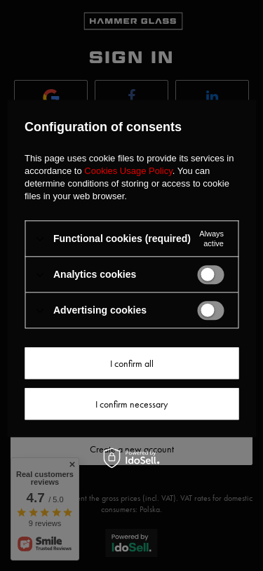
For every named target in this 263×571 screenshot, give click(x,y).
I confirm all (132, 363)
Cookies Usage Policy (128, 171)
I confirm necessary (131, 404)
